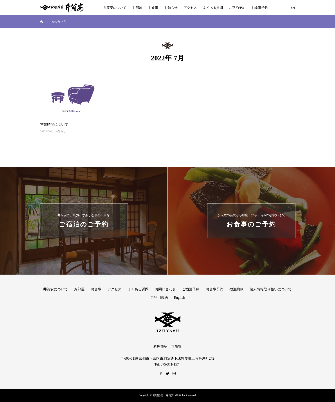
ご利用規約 (159, 297)
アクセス (190, 7)
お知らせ (171, 7)
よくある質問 (213, 7)
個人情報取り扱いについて (271, 289)
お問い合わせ (165, 289)
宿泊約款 (236, 289)
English (179, 297)
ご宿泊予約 (237, 7)
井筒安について (114, 7)
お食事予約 (260, 7)
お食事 (153, 7)
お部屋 (137, 7)
